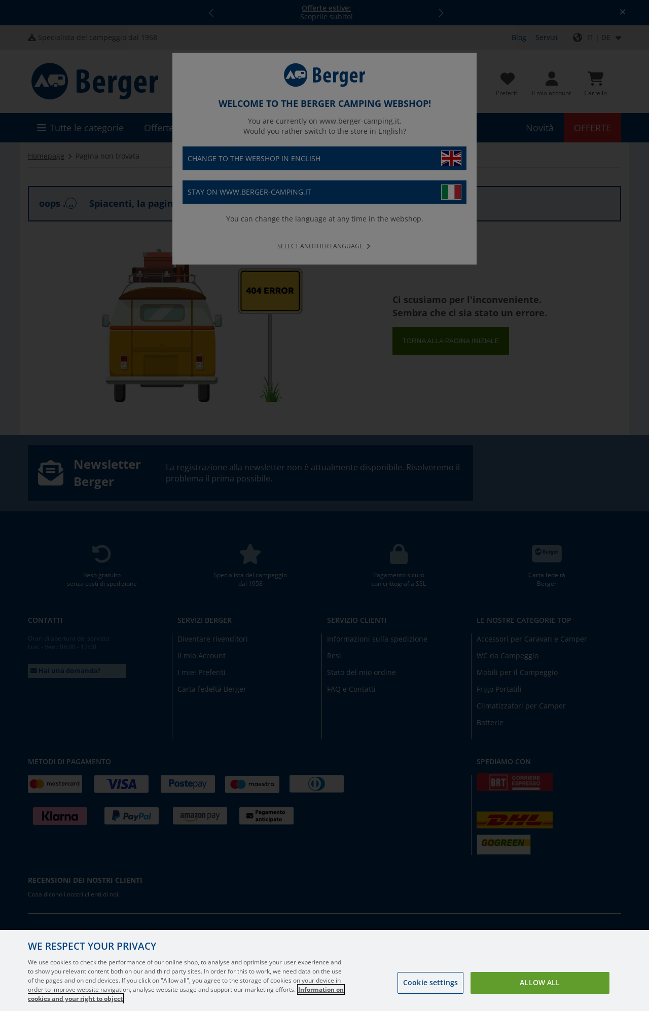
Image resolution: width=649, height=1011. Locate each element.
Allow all (540, 982)
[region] (324, 970)
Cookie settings (430, 982)
